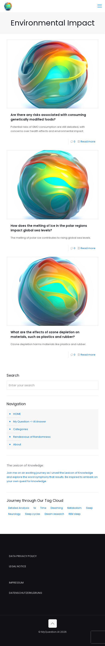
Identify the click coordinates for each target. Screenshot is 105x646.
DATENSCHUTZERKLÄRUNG (25, 593)
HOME (17, 414)
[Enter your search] (52, 385)
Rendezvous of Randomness (32, 437)
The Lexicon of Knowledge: (25, 465)
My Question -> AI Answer (29, 421)
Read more (88, 141)
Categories (20, 429)
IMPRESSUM (16, 583)
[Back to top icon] (52, 623)
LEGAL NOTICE (17, 566)
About (17, 444)
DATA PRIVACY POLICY (23, 556)
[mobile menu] (99, 6)
